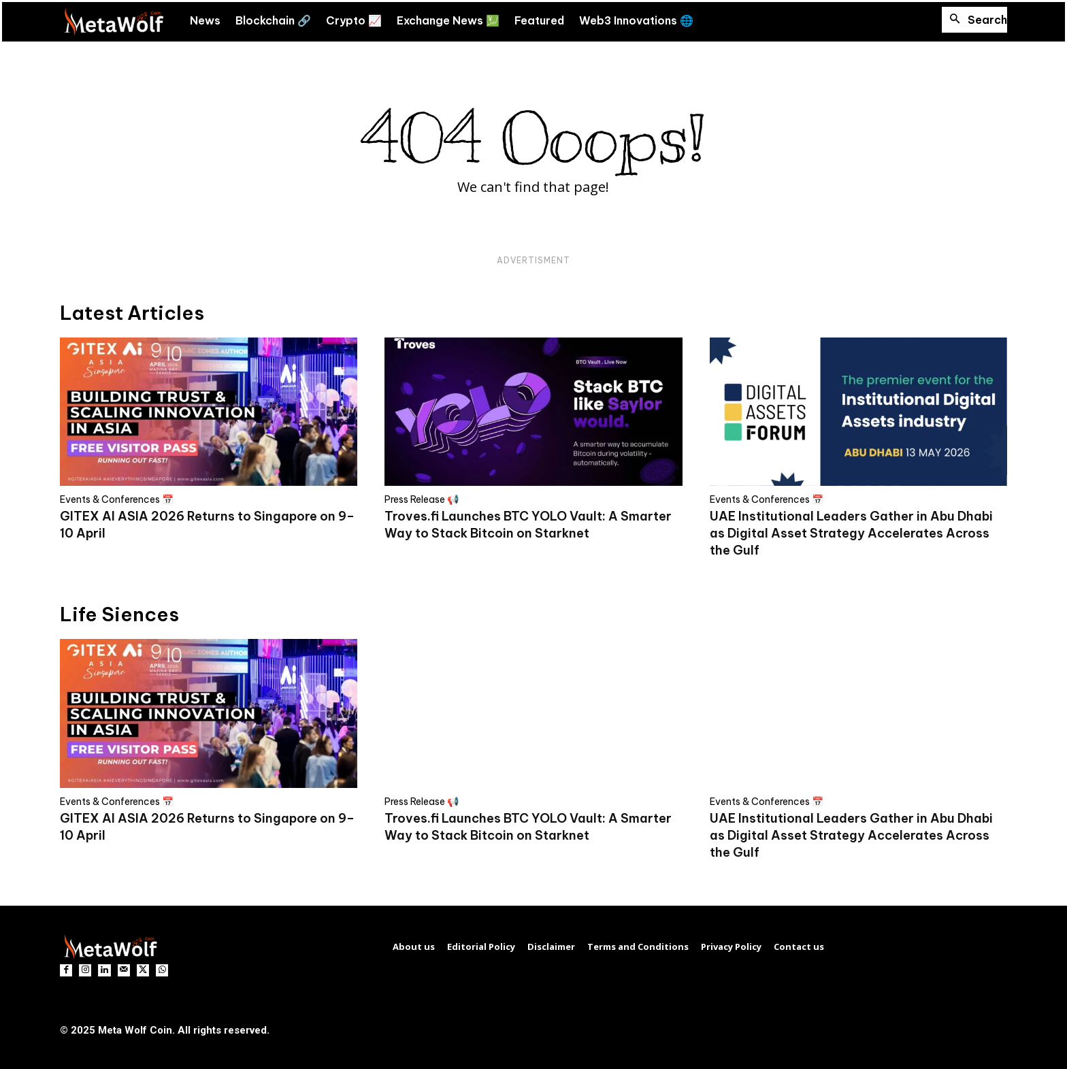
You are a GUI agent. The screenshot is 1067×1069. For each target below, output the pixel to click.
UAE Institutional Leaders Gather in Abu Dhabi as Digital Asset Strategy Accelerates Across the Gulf (851, 533)
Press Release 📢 (421, 499)
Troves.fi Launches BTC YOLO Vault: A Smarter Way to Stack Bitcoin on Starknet (528, 524)
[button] (974, 20)
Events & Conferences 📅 (117, 499)
